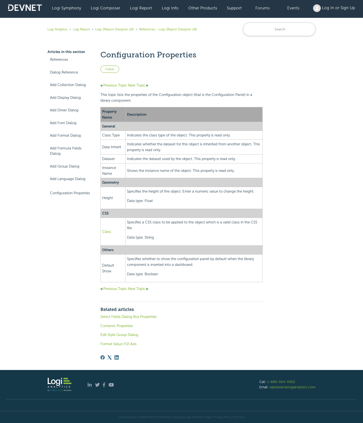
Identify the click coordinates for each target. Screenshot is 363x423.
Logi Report (141, 8)
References (59, 59)
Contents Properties (116, 326)
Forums (262, 8)
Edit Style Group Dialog (119, 335)
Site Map (239, 417)
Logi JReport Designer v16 (114, 29)
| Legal (208, 417)
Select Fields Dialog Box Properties (128, 317)
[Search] (279, 29)
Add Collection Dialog (68, 85)
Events (293, 8)
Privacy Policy (222, 417)
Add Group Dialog (64, 166)
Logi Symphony (66, 8)
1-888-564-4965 (281, 382)
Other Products (202, 8)
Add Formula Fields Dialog (66, 151)
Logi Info (170, 8)
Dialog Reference (64, 72)
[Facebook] (102, 357)
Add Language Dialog (67, 179)
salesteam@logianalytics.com (292, 387)
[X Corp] (109, 357)
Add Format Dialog (65, 135)
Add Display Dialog (65, 97)
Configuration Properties (70, 193)
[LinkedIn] (116, 357)
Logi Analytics (57, 29)
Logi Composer (105, 8)
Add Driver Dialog (64, 110)
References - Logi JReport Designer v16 (168, 29)
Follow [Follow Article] (109, 69)
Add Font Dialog (63, 123)
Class (106, 231)
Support (234, 8)
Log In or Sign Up (334, 8)
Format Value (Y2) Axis (118, 344)
